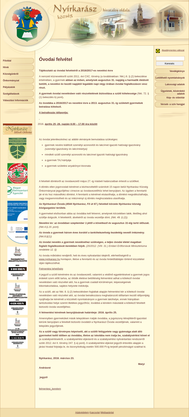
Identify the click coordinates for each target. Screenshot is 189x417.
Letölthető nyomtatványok (170, 77)
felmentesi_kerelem (50, 388)
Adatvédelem (82, 412)
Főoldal (7, 60)
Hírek (6, 67)
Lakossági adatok (175, 84)
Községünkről (10, 74)
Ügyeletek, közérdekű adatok (173, 92)
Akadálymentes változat (173, 50)
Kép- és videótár (176, 97)
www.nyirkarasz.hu (49, 259)
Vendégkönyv (177, 71)
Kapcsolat (95, 412)
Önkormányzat (11, 80)
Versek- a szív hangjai (173, 104)
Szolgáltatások (11, 93)
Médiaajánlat (107, 412)
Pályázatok (9, 87)
